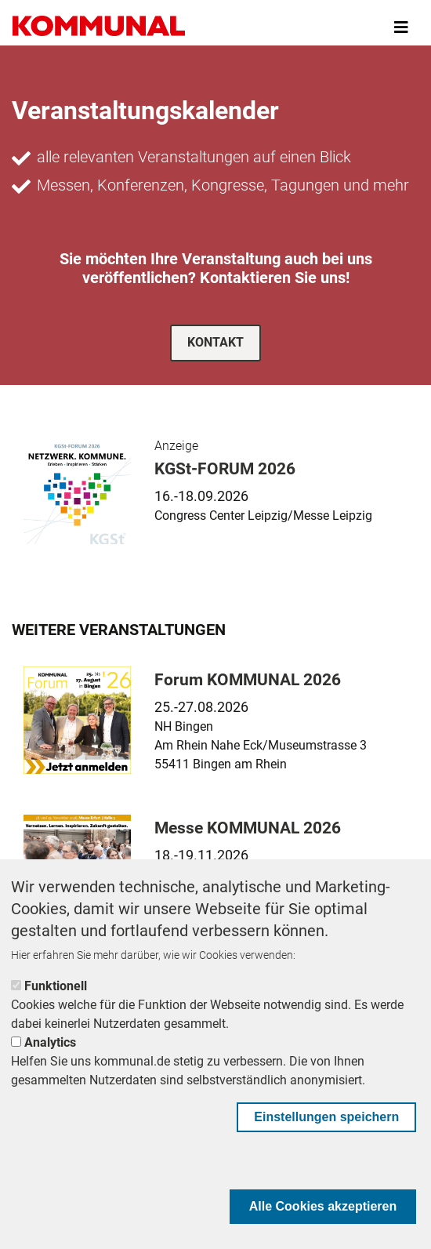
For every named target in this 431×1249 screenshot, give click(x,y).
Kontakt (215, 342)
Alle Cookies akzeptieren (323, 1206)
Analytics (50, 1042)
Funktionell (55, 986)
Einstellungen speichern (326, 1117)
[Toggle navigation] (401, 27)
